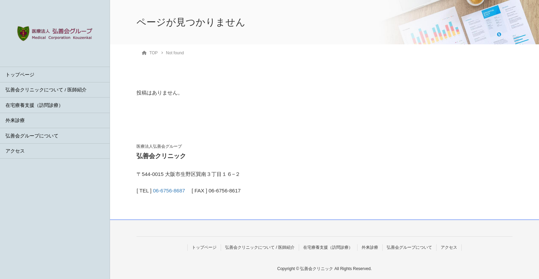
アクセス (15, 151)
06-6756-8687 (169, 190)
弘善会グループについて (32, 135)
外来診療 (15, 120)
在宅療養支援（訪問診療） (34, 105)
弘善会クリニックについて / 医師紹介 (46, 89)
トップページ (20, 74)
